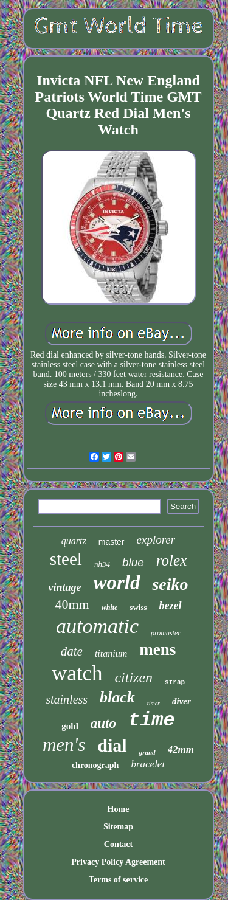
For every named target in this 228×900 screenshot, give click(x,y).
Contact (118, 844)
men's (64, 744)
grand (147, 752)
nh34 (102, 564)
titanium (111, 653)
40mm (72, 604)
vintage (64, 587)
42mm (181, 749)
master (111, 542)
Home (119, 809)
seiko (170, 584)
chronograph (95, 765)
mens (157, 649)
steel (66, 559)
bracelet (148, 764)
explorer (156, 539)
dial (111, 745)
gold (69, 726)
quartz (73, 541)
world (116, 583)
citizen (133, 677)
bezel (170, 606)
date (72, 651)
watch (77, 673)
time (151, 720)
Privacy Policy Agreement (118, 862)
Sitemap (118, 826)
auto (103, 723)
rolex (171, 560)
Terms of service (118, 879)
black (117, 697)
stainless (67, 699)
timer (153, 703)
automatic (97, 626)
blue (133, 562)
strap (175, 682)
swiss (138, 607)
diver (181, 701)
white (110, 607)
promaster (166, 633)
